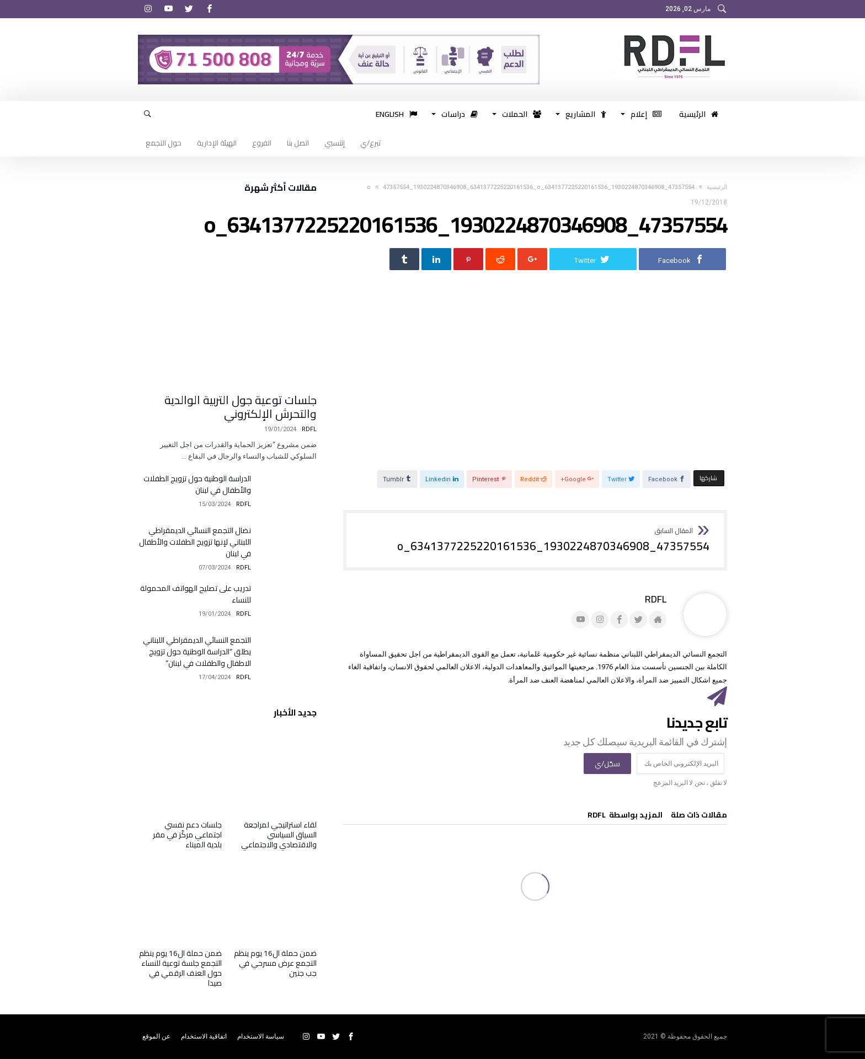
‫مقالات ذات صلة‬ (699, 816)
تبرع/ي (370, 142)
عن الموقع (156, 1036)
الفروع (261, 142)
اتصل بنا (298, 142)
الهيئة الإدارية (217, 142)
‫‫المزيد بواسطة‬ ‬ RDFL (625, 816)
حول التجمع (163, 142)
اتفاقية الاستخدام (204, 1036)
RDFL (655, 599)
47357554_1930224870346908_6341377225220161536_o (553, 540)
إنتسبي (334, 142)
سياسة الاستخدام (260, 1036)
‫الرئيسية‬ (717, 187)
